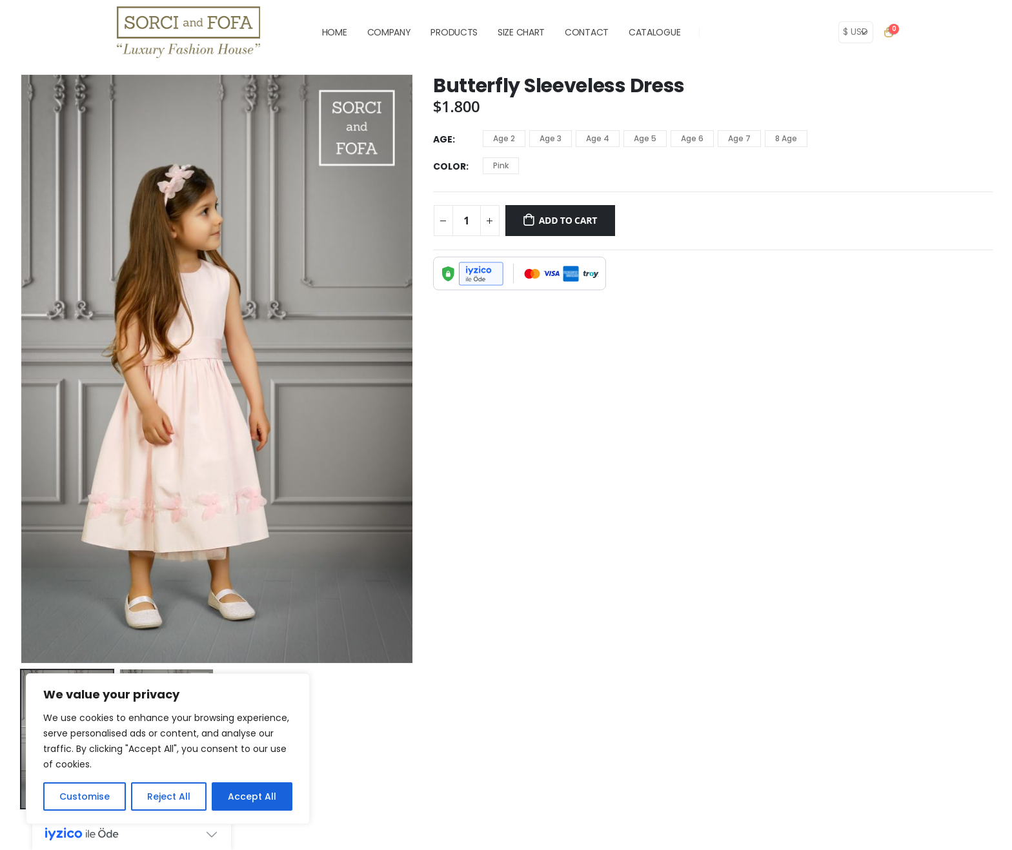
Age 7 (739, 138)
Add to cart (568, 220)
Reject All (168, 796)
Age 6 (692, 138)
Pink (501, 165)
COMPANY (389, 32)
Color (449, 166)
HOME (334, 32)
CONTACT (587, 32)
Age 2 (504, 138)
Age (442, 139)
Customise (84, 796)
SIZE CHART (521, 32)
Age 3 (551, 138)
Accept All (252, 796)
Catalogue (654, 32)
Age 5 (645, 138)
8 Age (786, 138)
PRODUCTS (454, 32)
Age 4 (597, 138)
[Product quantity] (466, 220)
